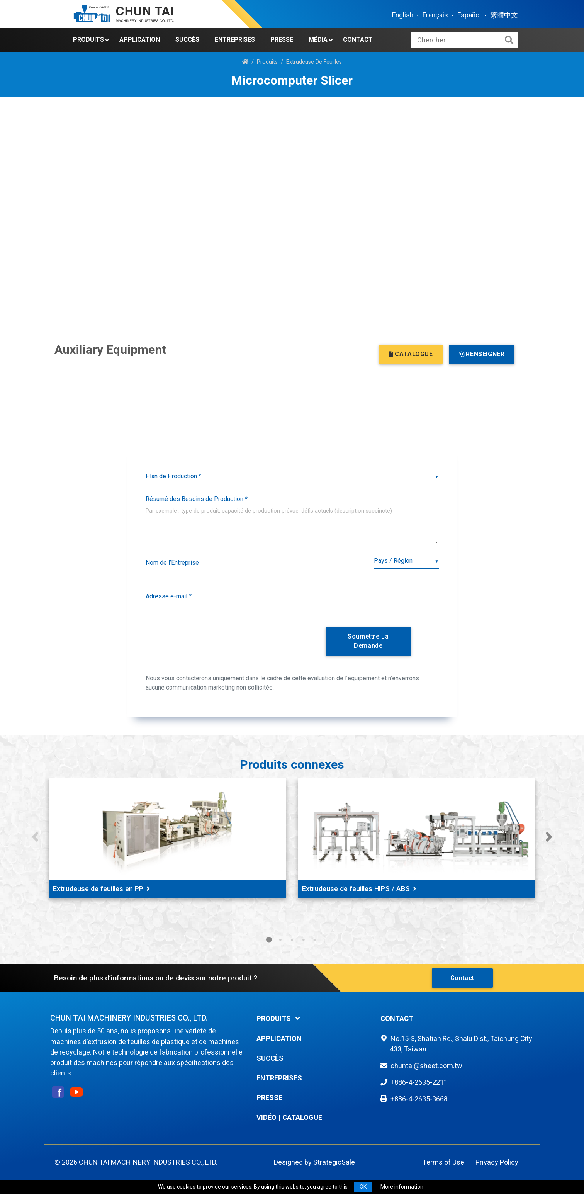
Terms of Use (443, 1162)
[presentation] (229, 640)
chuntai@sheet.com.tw (426, 1066)
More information (401, 1187)
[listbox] (292, 476)
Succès (187, 39)
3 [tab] (292, 940)
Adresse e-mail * (169, 596)
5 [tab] (315, 940)
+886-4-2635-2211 (419, 1082)
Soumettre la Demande (368, 641)
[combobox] (406, 561)
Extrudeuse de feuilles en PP (101, 889)
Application (139, 39)
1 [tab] (269, 940)
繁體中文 (504, 15)
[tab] (312, 1018)
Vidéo (266, 1117)
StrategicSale (334, 1162)
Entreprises (235, 39)
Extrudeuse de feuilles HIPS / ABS (359, 889)
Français (435, 15)
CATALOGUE (411, 354)
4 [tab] (303, 940)
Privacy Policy (496, 1162)
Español (469, 15)
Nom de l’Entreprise (172, 562)
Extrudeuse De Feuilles (314, 62)
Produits (88, 39)
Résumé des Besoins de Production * (197, 499)
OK (363, 1187)
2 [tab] (280, 940)
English (402, 15)
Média (318, 39)
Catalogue (302, 1117)
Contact (358, 39)
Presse (281, 39)
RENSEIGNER (482, 354)
